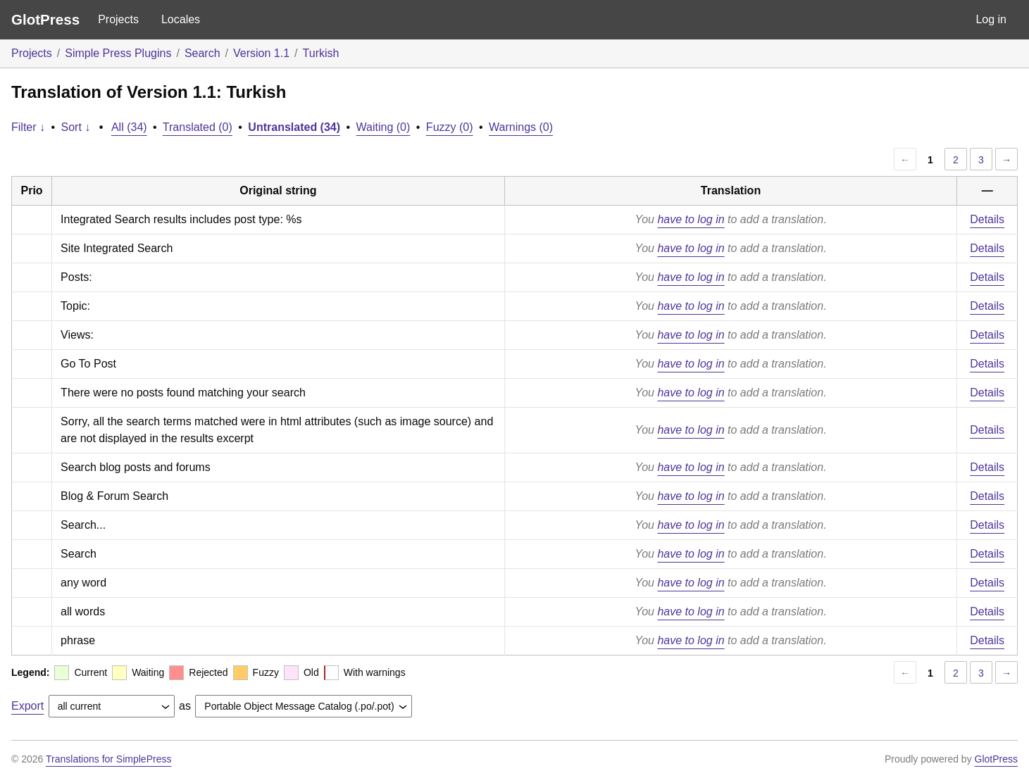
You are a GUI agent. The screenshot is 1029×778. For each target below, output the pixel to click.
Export (27, 706)
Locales (180, 19)
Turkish (321, 53)
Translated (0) (197, 127)
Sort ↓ (76, 127)
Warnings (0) (521, 127)
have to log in (690, 219)
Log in (990, 19)
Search (202, 53)
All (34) (129, 127)
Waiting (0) (383, 127)
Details (987, 219)
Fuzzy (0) (449, 127)
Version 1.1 (261, 53)
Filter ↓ (28, 127)
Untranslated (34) (294, 127)
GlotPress (45, 19)
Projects (118, 19)
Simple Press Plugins (118, 53)
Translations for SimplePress (108, 759)
